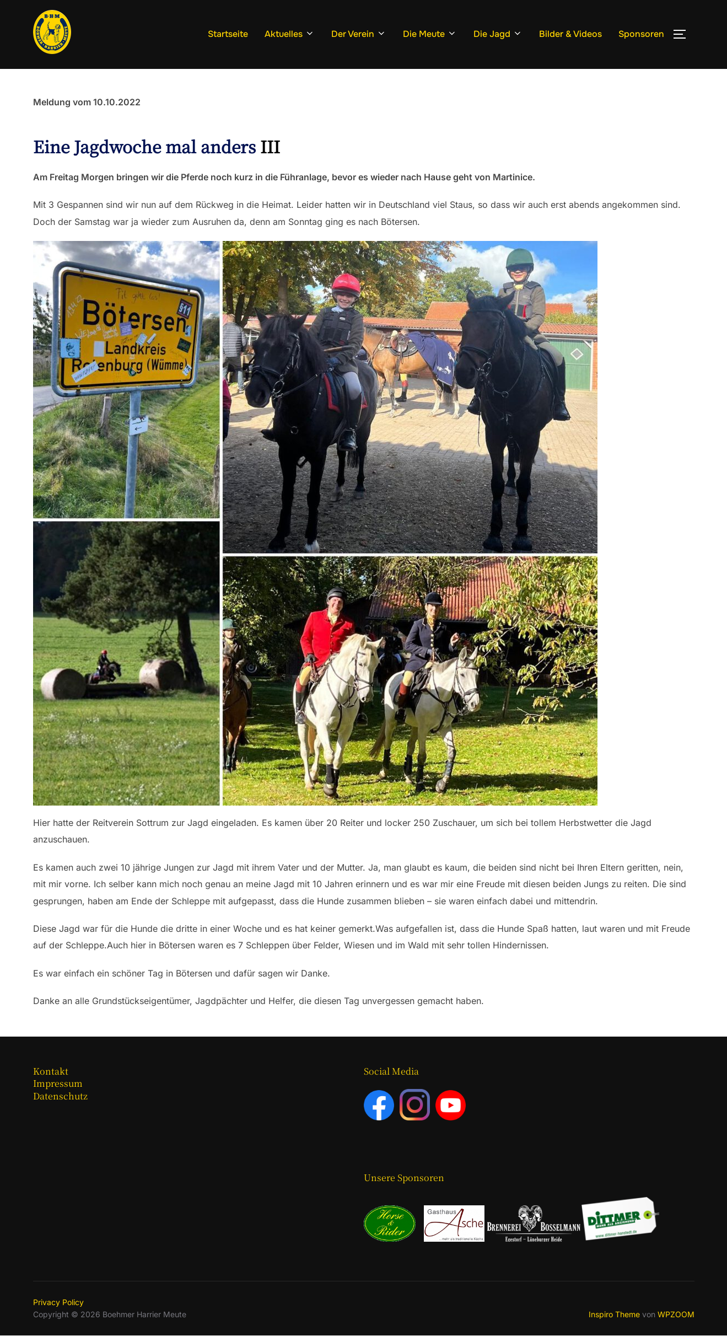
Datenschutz (60, 1096)
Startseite (228, 34)
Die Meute (430, 34)
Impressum (58, 1083)
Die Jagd (498, 34)
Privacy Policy (58, 1302)
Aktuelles (290, 34)
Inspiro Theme (614, 1314)
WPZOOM (676, 1314)
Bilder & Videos (570, 34)
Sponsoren (641, 34)
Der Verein (358, 34)
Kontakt (50, 1071)
